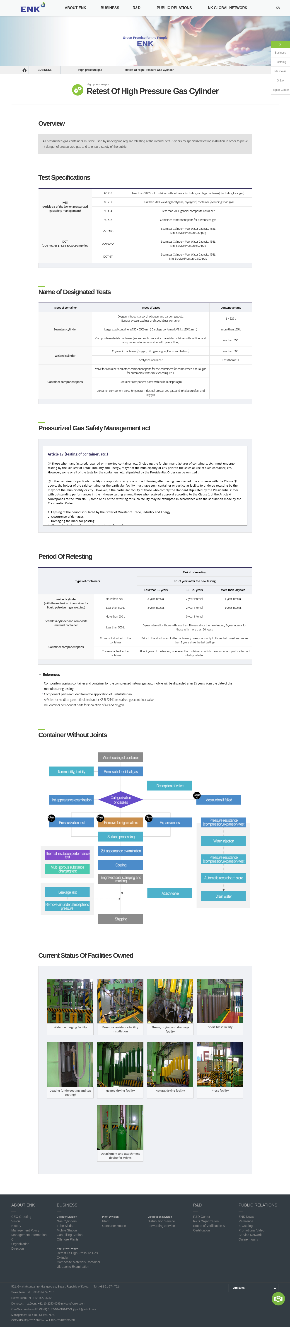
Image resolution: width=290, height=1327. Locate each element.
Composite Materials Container (78, 1262)
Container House (114, 1226)
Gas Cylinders (67, 1221)
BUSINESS (110, 8)
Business (280, 52)
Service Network (250, 1235)
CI (12, 1239)
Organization (20, 1244)
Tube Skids (65, 1226)
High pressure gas (90, 69)
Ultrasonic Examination (73, 1266)
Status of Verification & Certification (209, 1228)
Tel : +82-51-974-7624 (106, 1286)
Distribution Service (161, 1221)
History (16, 1226)
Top (284, 1317)
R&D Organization (206, 1221)
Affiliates (239, 1288)
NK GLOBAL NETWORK (227, 8)
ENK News (246, 1217)
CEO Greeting (21, 1217)
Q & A (280, 80)
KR (278, 7)
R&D (136, 8)
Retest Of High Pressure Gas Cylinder (149, 69)
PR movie (280, 71)
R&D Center (201, 1217)
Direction (17, 1248)
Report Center (280, 89)
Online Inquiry (248, 1239)
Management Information (29, 1235)
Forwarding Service (161, 1226)
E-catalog (280, 62)
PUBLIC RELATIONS (174, 8)
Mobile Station (67, 1230)
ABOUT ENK (75, 8)
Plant (105, 1221)
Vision (15, 1221)
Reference (246, 1221)
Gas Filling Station (70, 1235)
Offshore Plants (68, 1239)
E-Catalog (246, 1226)
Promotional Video (251, 1230)
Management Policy (25, 1230)
